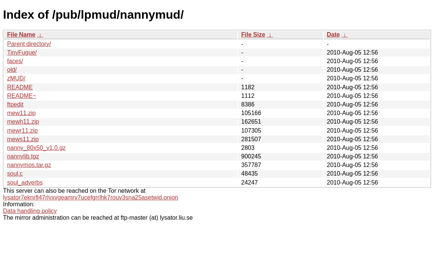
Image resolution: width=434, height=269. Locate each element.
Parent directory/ (29, 44)
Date (333, 34)
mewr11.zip (22, 130)
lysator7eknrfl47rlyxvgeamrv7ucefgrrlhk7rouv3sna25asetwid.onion (90, 197)
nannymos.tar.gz (29, 165)
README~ (21, 96)
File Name (21, 34)
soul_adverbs (25, 182)
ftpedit (15, 104)
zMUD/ (16, 78)
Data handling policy (30, 211)
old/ (12, 70)
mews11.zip (23, 139)
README (20, 87)
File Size (253, 34)
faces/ (15, 61)
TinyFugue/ (22, 52)
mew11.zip (21, 113)
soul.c (15, 173)
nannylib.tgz (23, 156)
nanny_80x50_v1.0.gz (36, 148)
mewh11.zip (23, 121)
